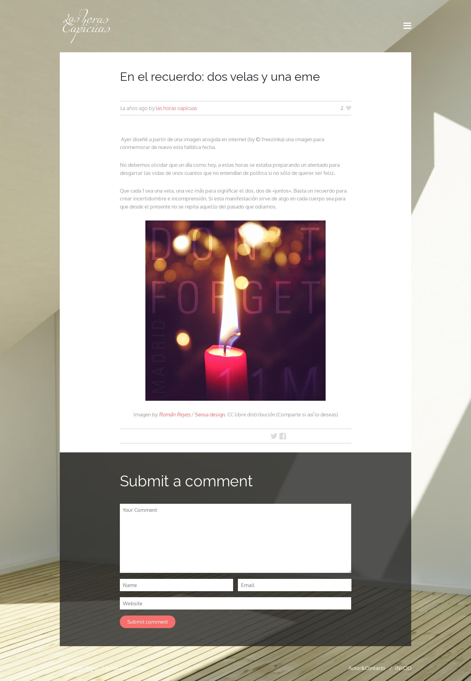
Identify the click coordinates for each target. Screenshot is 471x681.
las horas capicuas (176, 108)
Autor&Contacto (366, 668)
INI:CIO (403, 668)
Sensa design (210, 414)
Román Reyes (174, 414)
